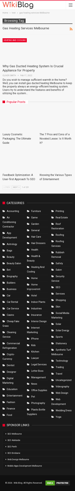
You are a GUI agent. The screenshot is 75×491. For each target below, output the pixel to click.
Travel (59, 373)
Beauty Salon (14, 263)
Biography (12, 276)
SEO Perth (12, 447)
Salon (59, 269)
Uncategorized (63, 380)
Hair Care (36, 236)
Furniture (36, 211)
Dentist (10, 365)
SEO (58, 287)
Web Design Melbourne (18, 459)
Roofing (60, 235)
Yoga (58, 417)
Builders (11, 282)
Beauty (10, 257)
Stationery (61, 343)
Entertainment (14, 395)
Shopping (61, 300)
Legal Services (39, 364)
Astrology (12, 244)
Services (60, 293)
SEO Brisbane (13, 453)
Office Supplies (39, 390)
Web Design (62, 393)
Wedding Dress (64, 410)
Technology (62, 360)
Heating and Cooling (15, 40)
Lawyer (35, 358)
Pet (33, 396)
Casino (10, 315)
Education (12, 389)
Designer (11, 372)
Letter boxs (37, 371)
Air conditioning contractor (9, 222)
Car (9, 295)
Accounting (13, 211)
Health (34, 249)
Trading (60, 367)
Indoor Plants (38, 302)
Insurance (36, 315)
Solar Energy (62, 330)
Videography (62, 386)
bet (9, 269)
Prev (7, 187)
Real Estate (62, 217)
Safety (59, 263)
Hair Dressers (38, 243)
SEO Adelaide (13, 440)
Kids (33, 345)
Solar (58, 324)
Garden (35, 224)
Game (34, 217)
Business (11, 289)
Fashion (11, 402)
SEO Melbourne (14, 434)
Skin (58, 306)
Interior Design (39, 321)
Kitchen (35, 351)
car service (13, 308)
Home (34, 278)
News (34, 383)
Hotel (34, 295)
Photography (38, 403)
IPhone (35, 338)
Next (16, 187)
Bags (9, 250)
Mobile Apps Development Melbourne (24, 466)
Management (38, 377)
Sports (59, 336)
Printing (60, 211)
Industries (36, 308)
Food (9, 415)
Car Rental (12, 302)
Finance (11, 408)
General (35, 230)
